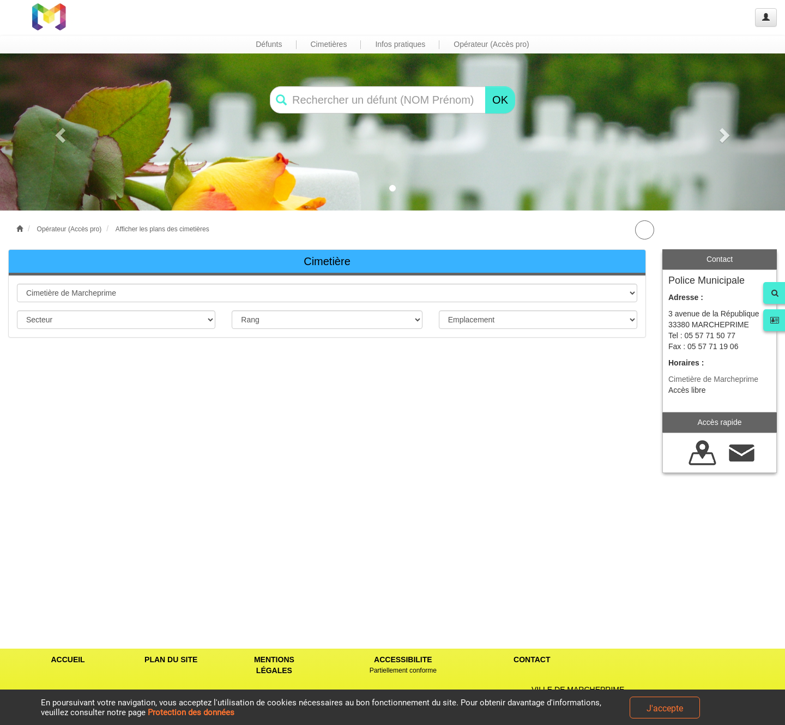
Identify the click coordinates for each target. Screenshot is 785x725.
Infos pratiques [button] (400, 44)
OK (500, 100)
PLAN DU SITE (170, 659)
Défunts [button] (269, 44)
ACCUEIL (67, 659)
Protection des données (191, 712)
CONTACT (532, 659)
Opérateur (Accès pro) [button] (491, 44)
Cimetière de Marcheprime (713, 379)
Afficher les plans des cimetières (162, 229)
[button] (59, 132)
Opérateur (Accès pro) (69, 229)
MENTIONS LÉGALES (274, 665)
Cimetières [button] (329, 44)
